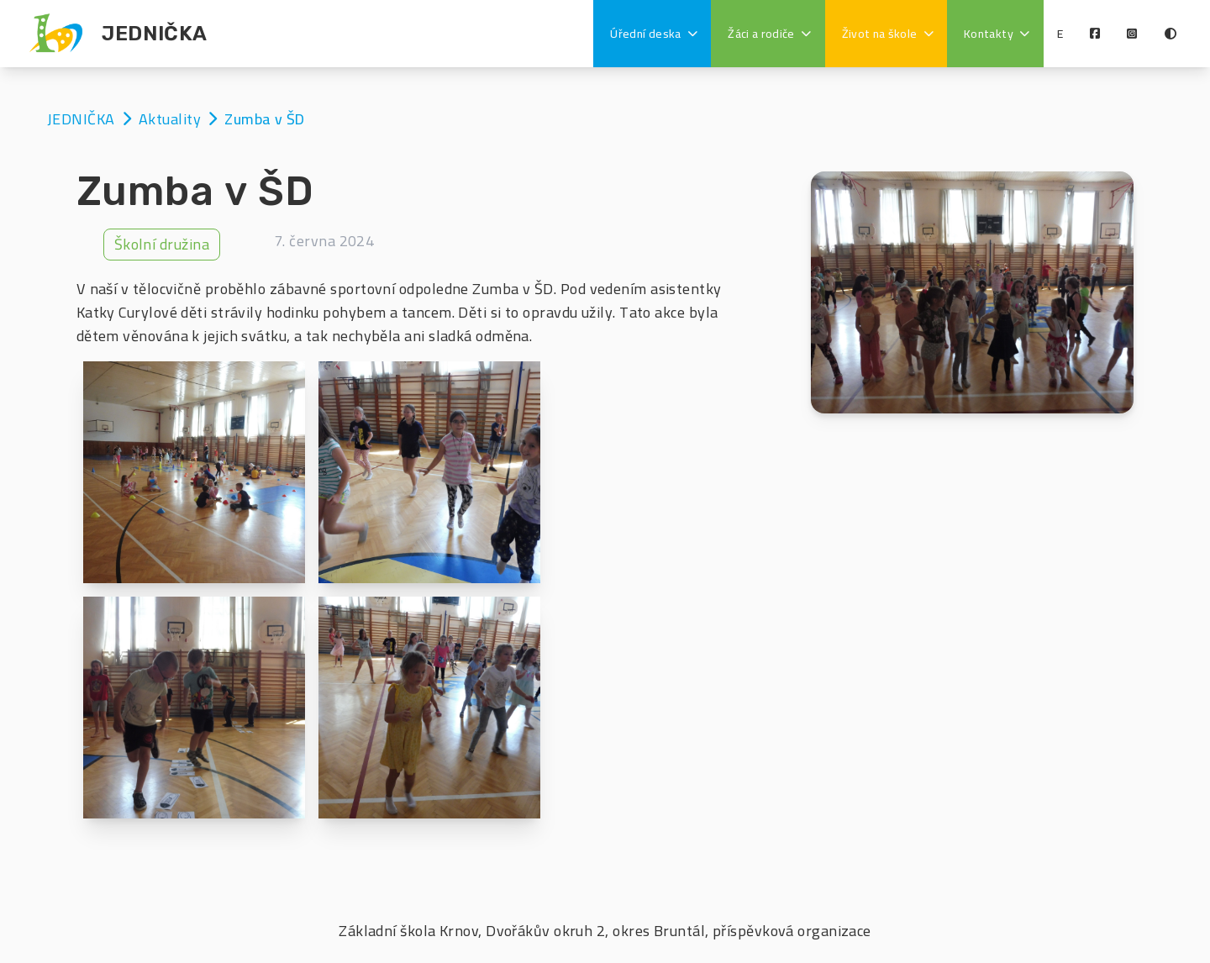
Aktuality (172, 119)
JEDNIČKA (82, 119)
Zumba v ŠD (264, 119)
